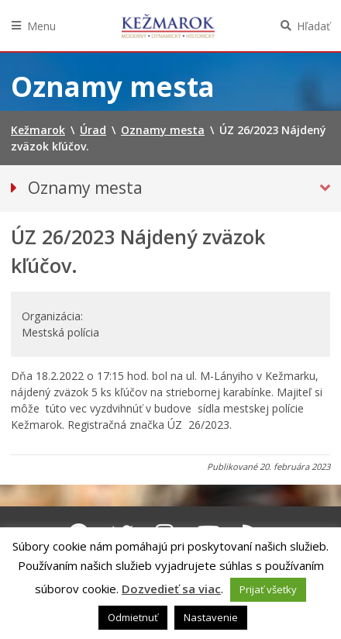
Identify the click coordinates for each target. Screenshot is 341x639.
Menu (41, 26)
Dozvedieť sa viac (171, 588)
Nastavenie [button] (211, 617)
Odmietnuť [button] (133, 617)
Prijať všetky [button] (268, 589)
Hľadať (313, 26)
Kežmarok (168, 25)
